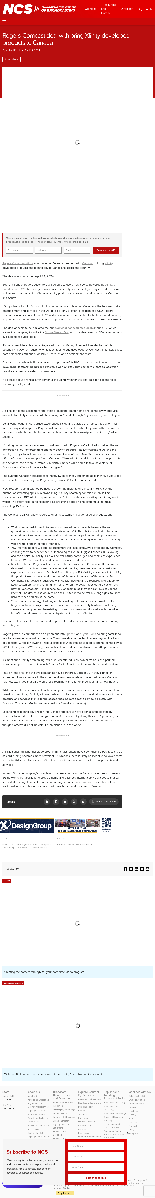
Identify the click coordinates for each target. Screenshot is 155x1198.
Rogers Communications (17, 263)
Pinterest (133, 1126)
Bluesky (132, 1114)
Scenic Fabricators (61, 1120)
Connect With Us (140, 1092)
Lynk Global (89, 634)
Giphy (131, 1129)
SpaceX (70, 634)
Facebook (133, 1111)
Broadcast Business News (90, 1099)
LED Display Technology (64, 1109)
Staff (5, 1092)
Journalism (83, 1114)
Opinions (90, 9)
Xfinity (108, 263)
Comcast (87, 263)
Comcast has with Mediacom (74, 328)
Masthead (32, 1096)
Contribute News (136, 1103)
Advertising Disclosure (38, 1118)
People (81, 1110)
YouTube (132, 1118)
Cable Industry (11, 59)
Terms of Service (35, 1121)
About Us (34, 1092)
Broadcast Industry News (68, 844)
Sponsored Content (36, 1114)
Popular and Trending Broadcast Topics (115, 1095)
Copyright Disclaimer (37, 1110)
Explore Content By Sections (88, 1093)
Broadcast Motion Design (115, 1113)
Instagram (133, 1133)
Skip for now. (65, 1193)
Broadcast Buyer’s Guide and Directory (62, 1095)
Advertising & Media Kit (38, 1099)
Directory (127, 9)
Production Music (61, 1113)
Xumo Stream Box (56, 332)
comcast (6, 844)
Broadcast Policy (85, 1106)
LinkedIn (133, 1122)
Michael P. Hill (13, 50)
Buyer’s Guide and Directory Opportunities (38, 1105)
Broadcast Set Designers (64, 1117)
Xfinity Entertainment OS (19, 847)
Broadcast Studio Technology (111, 1108)
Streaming (83, 1118)
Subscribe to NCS (137, 1096)
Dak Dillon (7, 1105)
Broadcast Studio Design (115, 1102)
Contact (132, 1107)
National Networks (86, 1121)
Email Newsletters (137, 1099)
